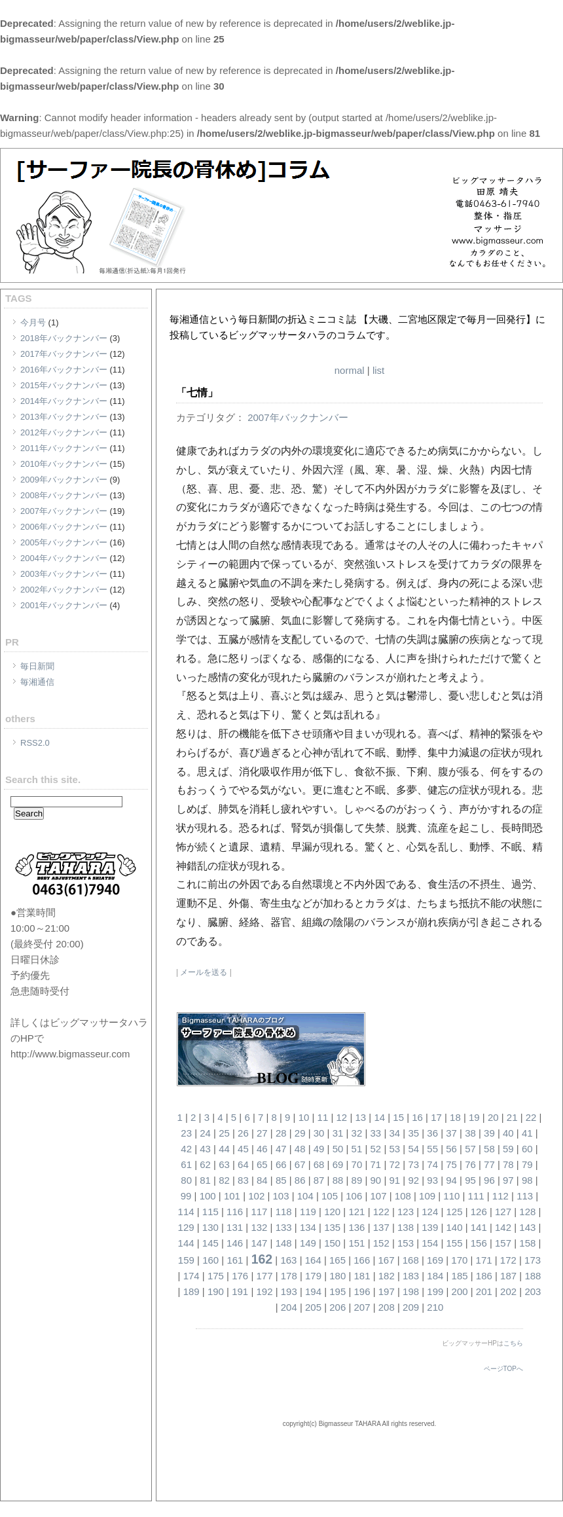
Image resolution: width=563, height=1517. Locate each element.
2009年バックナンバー (63, 479)
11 (323, 1117)
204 (289, 1307)
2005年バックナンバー (63, 542)
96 (489, 1180)
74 (432, 1164)
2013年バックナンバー (63, 417)
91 (394, 1180)
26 (243, 1133)
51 (357, 1148)
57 (470, 1148)
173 (532, 1260)
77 (489, 1164)
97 (508, 1180)
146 (235, 1243)
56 (451, 1148)
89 (357, 1180)
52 (376, 1148)
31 (338, 1133)
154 (430, 1243)
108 (403, 1195)
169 (435, 1260)
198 (411, 1291)
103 (280, 1195)
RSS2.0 (35, 743)
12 (342, 1117)
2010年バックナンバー (63, 464)
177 (264, 1275)
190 (216, 1291)
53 (394, 1148)
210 (435, 1307)
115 (210, 1211)
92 (413, 1180)
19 (474, 1117)
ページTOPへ (503, 1368)
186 (484, 1275)
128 (527, 1211)
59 (508, 1148)
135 (332, 1227)
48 (300, 1148)
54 (413, 1148)
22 (531, 1117)
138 (405, 1227)
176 (240, 1275)
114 (186, 1211)
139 (430, 1227)
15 (398, 1117)
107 (379, 1195)
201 (484, 1291)
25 (224, 1133)
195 (337, 1291)
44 (224, 1148)
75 (451, 1164)
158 (527, 1243)
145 (210, 1243)
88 (338, 1180)
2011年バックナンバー (63, 448)
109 (427, 1195)
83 (243, 1180)
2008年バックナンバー (63, 495)
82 (224, 1180)
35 (413, 1133)
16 (417, 1117)
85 (281, 1180)
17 (436, 1117)
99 (186, 1195)
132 (259, 1227)
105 (329, 1195)
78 (508, 1164)
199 (435, 1291)
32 (357, 1133)
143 (527, 1227)
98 (527, 1180)
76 (470, 1164)
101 (232, 1195)
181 (362, 1275)
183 (411, 1275)
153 (405, 1243)
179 (313, 1275)
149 (308, 1243)
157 (503, 1243)
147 (259, 1243)
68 (319, 1164)
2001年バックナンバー (63, 605)
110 (451, 1195)
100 (208, 1195)
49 (319, 1148)
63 (224, 1164)
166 (362, 1260)
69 (338, 1164)
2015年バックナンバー (63, 385)
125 (454, 1211)
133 (284, 1227)
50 (338, 1148)
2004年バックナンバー (63, 558)
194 (313, 1291)
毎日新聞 (37, 666)
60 (527, 1148)
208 (386, 1307)
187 (508, 1275)
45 (243, 1148)
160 (210, 1260)
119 (308, 1211)
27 (262, 1133)
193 (289, 1291)
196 (362, 1291)
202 (508, 1291)
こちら (513, 1343)
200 (460, 1291)
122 (381, 1211)
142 (503, 1227)
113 (525, 1195)
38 (470, 1133)
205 (313, 1307)
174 (191, 1275)
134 (308, 1227)
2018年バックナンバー (63, 338)
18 (455, 1117)
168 (411, 1260)
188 (532, 1275)
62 (205, 1164)
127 (503, 1211)
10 (304, 1117)
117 (259, 1211)
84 (262, 1180)
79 (527, 1164)
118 (284, 1211)
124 (430, 1211)
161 (235, 1260)
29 (300, 1133)
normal (350, 370)
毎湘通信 (37, 682)
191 (240, 1291)
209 (411, 1307)
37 (451, 1133)
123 (405, 1211)
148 (284, 1243)
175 (216, 1275)
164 (313, 1260)
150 (332, 1243)
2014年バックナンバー (63, 401)
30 (319, 1133)
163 (288, 1260)
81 (205, 1180)
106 (354, 1195)
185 (460, 1275)
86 (300, 1180)
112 (500, 1195)
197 (386, 1291)
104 (305, 1195)
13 (360, 1117)
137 (381, 1227)
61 (186, 1164)
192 (264, 1291)
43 (205, 1148)
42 (186, 1148)
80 (186, 1180)
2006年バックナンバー (63, 527)
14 (379, 1117)
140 (454, 1227)
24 (205, 1133)
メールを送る (203, 972)
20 (493, 1117)
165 (337, 1260)
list (378, 370)
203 (532, 1291)
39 (489, 1133)
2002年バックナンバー (63, 589)
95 (470, 1180)
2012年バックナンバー (63, 432)
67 (300, 1164)
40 (508, 1133)
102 (256, 1195)
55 (432, 1148)
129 (186, 1227)
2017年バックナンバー (63, 354)
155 (454, 1243)
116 (235, 1211)
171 (484, 1260)
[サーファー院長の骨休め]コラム (316, 303)
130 (210, 1227)
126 (479, 1211)
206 (337, 1307)
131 (235, 1227)
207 (362, 1307)
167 (386, 1260)
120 (332, 1211)
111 (476, 1195)
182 (386, 1275)
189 (191, 1291)
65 (262, 1164)
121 (356, 1211)
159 (186, 1260)
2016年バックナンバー (63, 370)
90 (376, 1180)
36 (432, 1133)
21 (512, 1117)
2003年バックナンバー (63, 574)
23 (186, 1133)
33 (376, 1133)
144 (186, 1243)
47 (281, 1148)
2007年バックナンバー (63, 511)
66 (281, 1164)
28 (281, 1133)
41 (527, 1133)
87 (319, 1180)
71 (376, 1164)
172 (508, 1260)
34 (394, 1133)
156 (479, 1243)
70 (357, 1164)
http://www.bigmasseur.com (70, 1053)
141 (479, 1227)
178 (289, 1275)
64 (243, 1164)
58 (489, 1148)
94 (451, 1180)
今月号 (33, 322)
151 (356, 1243)
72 (394, 1164)
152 (381, 1243)
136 (356, 1227)
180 (337, 1275)
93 (432, 1180)
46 (262, 1148)
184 (435, 1275)
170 (459, 1260)
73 (413, 1164)
